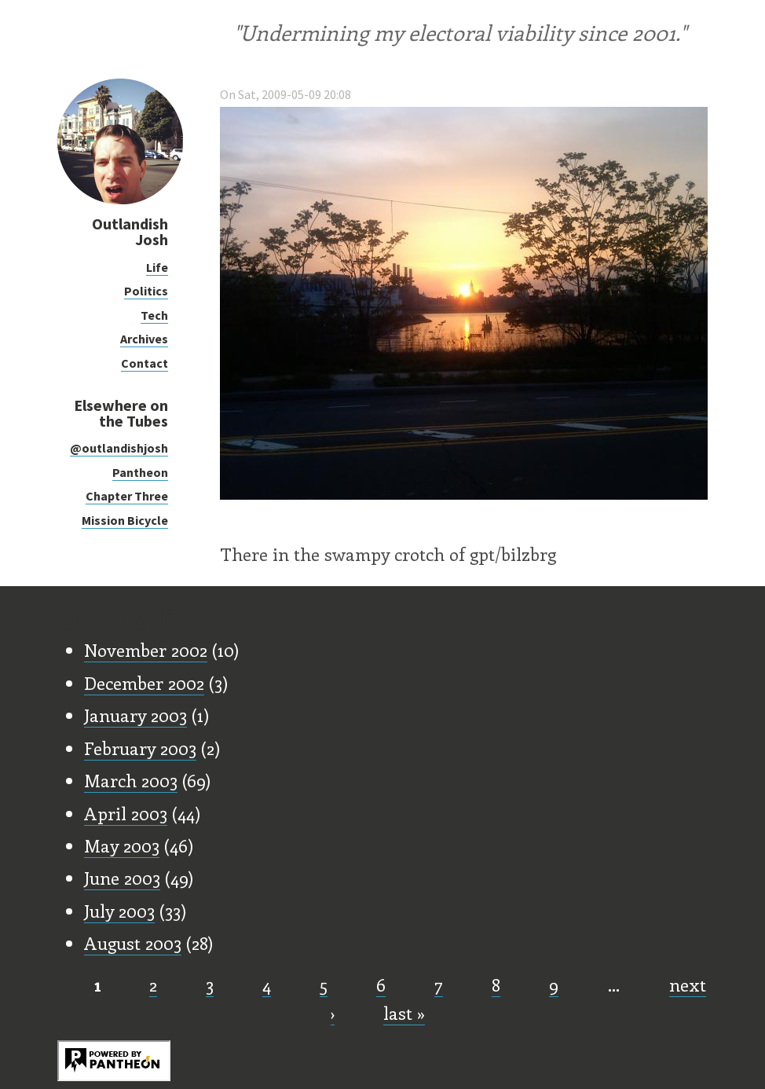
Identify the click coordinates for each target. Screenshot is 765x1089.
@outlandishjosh (119, 448)
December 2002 (144, 683)
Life (157, 267)
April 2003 (125, 813)
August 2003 (132, 943)
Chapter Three (127, 496)
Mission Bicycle (125, 520)
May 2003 (121, 845)
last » (404, 1013)
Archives (144, 338)
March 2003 (131, 780)
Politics (146, 291)
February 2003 (140, 748)
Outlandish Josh (130, 231)
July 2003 (119, 910)
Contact (144, 363)
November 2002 (145, 650)
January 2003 (135, 715)
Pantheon (140, 472)
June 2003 (122, 877)
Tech (154, 315)
